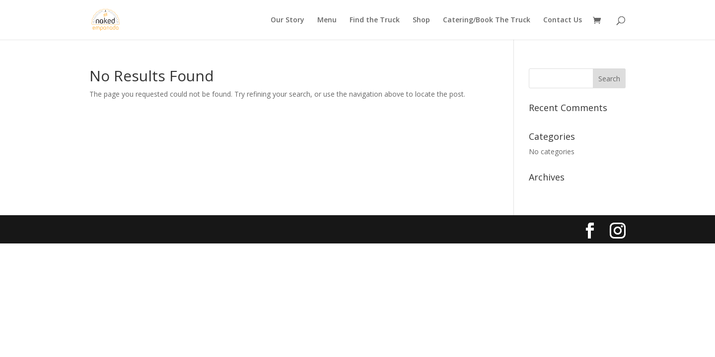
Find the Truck (375, 20)
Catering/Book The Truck (486, 20)
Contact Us (562, 20)
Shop (421, 20)
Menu (327, 20)
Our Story (287, 20)
